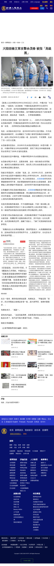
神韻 (5, 2)
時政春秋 (23, 470)
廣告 (51, 2)
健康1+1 (43, 462)
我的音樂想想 (18, 522)
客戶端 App (21, 540)
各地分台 (16, 2)
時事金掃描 (23, 468)
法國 (38, 419)
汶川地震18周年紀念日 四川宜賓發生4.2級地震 (18, 343)
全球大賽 (26, 453)
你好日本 (16, 499)
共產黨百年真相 (38, 502)
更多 (46, 547)
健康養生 (44, 459)
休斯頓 (34, 419)
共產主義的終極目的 (39, 504)
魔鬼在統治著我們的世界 (40, 507)
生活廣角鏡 (17, 496)
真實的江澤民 (37, 512)
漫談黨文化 (36, 525)
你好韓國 (16, 502)
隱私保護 (29, 538)
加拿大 (16, 419)
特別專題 (36, 494)
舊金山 (44, 419)
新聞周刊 (12, 475)
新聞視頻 (13, 459)
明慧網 (18, 547)
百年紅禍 (36, 514)
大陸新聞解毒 (24, 488)
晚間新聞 (12, 470)
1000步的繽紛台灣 (19, 518)
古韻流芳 (33, 468)
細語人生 (23, 490)
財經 (23, 445)
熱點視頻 (20, 451)
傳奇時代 (36, 499)
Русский (30, 422)
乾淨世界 (32, 544)
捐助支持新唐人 (15, 434)
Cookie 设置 (27, 560)
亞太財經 (12, 488)
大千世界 (16, 512)
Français (22, 422)
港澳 (19, 445)
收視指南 (21, 538)
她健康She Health (46, 465)
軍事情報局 (23, 478)
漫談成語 (33, 473)
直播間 (45, 430)
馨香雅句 (33, 470)
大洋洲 (28, 419)
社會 (18, 42)
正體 (23, 2)
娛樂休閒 (17, 494)
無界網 (31, 547)
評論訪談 (23, 459)
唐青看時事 (23, 480)
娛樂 (28, 445)
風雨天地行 (36, 517)
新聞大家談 (23, 462)
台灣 (19, 447)
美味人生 (16, 507)
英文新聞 (45, 2)
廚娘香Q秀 (17, 514)
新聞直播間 (35, 8)
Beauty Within (18, 509)
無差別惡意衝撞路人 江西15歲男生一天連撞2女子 (45, 354)
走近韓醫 (43, 475)
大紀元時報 (23, 544)
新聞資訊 (8, 42)
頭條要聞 (12, 451)
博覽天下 (43, 451)
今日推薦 (35, 451)
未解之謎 (33, 462)
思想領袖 (23, 473)
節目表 (37, 430)
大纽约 (10, 419)
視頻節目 (29, 430)
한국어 (42, 422)
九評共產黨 (36, 509)
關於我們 (13, 538)
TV (42, 8)
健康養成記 (44, 470)
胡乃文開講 (44, 468)
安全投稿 (45, 538)
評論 (15, 445)
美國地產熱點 (34, 480)
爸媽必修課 (33, 475)
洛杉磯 (22, 419)
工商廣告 (36, 530)
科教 (23, 447)
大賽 (10, 2)
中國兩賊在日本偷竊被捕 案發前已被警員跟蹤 (45, 366)
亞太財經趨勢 (14, 485)
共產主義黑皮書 (38, 519)
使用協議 (37, 538)
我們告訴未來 (37, 496)
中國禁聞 (12, 468)
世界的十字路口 (25, 483)
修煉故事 (36, 527)
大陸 (14, 42)
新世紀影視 (39, 547)
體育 (28, 447)
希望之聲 (40, 544)
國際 (11, 445)
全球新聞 (12, 462)
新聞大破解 (23, 475)
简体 (27, 2)
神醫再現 (43, 473)
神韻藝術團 (14, 544)
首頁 (2, 42)
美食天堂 (16, 504)
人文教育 (34, 459)
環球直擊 (12, 465)
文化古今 (33, 478)
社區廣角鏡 (13, 483)
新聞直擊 (12, 473)
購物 (24, 434)
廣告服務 (5, 540)
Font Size (44, 97)
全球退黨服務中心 (7, 547)
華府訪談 (12, 478)
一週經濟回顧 (14, 480)
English (15, 422)
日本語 (36, 422)
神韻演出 (18, 453)
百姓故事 (36, 522)
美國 (11, 447)
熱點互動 (23, 465)
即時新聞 (27, 451)
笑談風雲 (33, 465)
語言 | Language (35, 2)
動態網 (24, 547)
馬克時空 (23, 485)
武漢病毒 (40, 179)
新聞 (11, 441)
